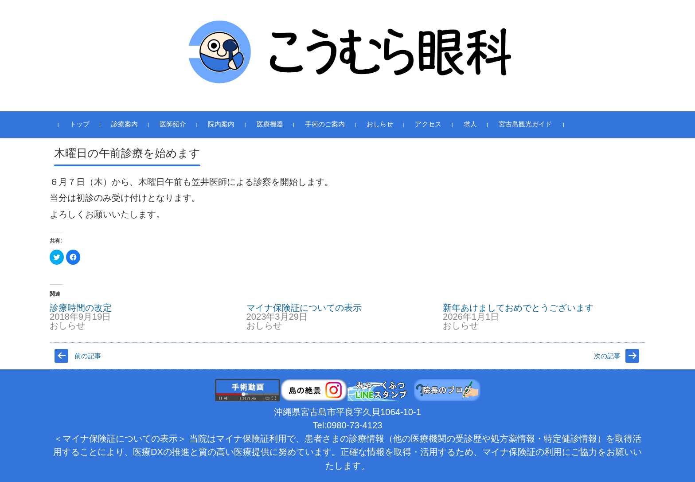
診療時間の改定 (81, 308)
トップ (80, 124)
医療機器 (270, 124)
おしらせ (380, 124)
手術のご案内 (325, 124)
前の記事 (87, 356)
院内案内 (221, 124)
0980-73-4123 (355, 425)
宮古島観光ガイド (525, 124)
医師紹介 (173, 124)
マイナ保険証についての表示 (304, 308)
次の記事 (607, 356)
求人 (470, 124)
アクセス (428, 124)
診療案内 (124, 124)
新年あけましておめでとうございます (518, 308)
